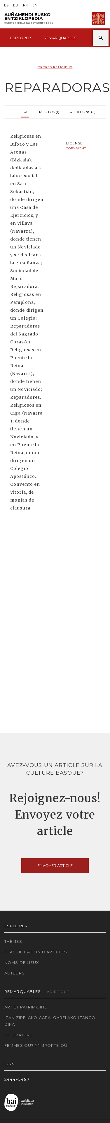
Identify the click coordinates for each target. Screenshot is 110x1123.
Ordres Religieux (55, 67)
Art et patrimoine (25, 1007)
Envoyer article (55, 865)
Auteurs (14, 973)
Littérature (18, 1034)
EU (15, 5)
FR (25, 5)
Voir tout (58, 991)
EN (35, 5)
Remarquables (60, 37)
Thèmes (13, 941)
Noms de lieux (21, 962)
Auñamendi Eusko (28, 18)
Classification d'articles (35, 952)
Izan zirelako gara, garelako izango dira (49, 1021)
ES (6, 5)
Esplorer (20, 37)
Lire (25, 111)
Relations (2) (82, 111)
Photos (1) (49, 111)
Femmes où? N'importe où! (36, 1045)
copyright (76, 148)
